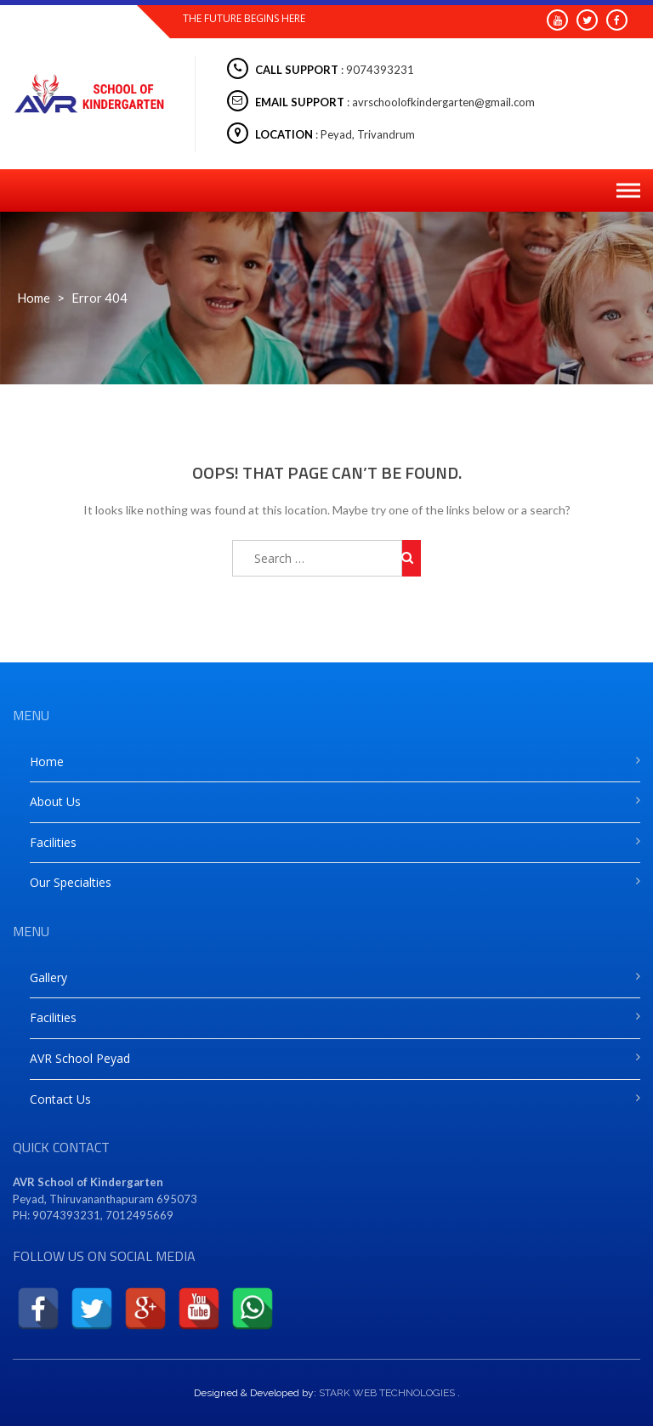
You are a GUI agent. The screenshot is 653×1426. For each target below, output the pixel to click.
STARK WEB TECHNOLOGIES (387, 1393)
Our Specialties (70, 882)
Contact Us (60, 1099)
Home (33, 297)
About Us (55, 801)
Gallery (48, 977)
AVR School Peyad (80, 1058)
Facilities (53, 842)
